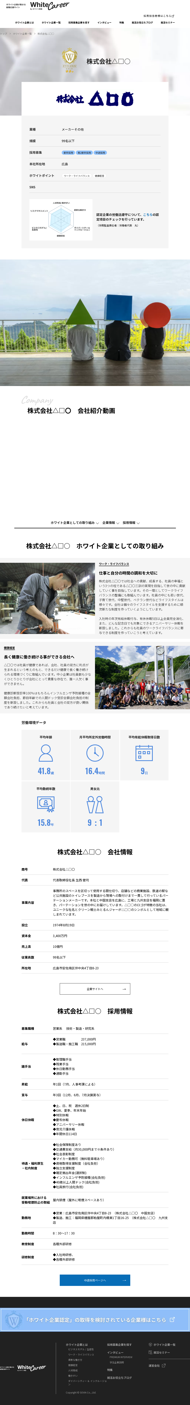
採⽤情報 (129, 522)
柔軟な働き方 (75, 1359)
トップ (3, 33)
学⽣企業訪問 (117, 1362)
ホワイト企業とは (24, 22)
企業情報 (108, 522)
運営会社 (154, 1365)
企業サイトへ (95, 989)
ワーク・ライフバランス (81, 1354)
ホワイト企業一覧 (51, 22)
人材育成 (73, 1370)
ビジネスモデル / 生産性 (81, 1349)
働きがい (73, 1375)
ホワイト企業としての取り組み (73, 522)
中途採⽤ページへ (95, 1280)
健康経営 (73, 1365)
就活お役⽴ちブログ (142, 22)
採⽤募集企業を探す (79, 22)
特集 (121, 22)
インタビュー (104, 22)
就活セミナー (168, 22)
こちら (148, 214)
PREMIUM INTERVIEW (121, 1357)
